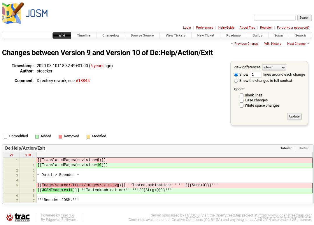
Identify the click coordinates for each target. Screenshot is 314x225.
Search (300, 35)
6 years (97, 65)
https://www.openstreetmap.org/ (285, 215)
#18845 (83, 80)
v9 (11, 155)
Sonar (278, 35)
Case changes (256, 100)
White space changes (262, 105)
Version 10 (123, 53)
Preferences (204, 28)
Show (241, 74)
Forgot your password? (293, 28)
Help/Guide (226, 28)
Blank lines (253, 95)
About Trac (247, 28)
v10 (28, 155)
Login (187, 28)
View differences (247, 67)
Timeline (83, 35)
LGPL (294, 219)
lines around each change (277, 74)
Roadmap (233, 35)
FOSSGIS (192, 215)
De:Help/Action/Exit (181, 53)
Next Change (296, 44)
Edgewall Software (61, 219)
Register (266, 28)
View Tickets (175, 35)
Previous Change (246, 44)
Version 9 (76, 53)
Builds (257, 35)
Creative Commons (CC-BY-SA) (197, 219)
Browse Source (142, 35)
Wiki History (272, 44)
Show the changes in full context (263, 80)
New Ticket (206, 35)
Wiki (62, 35)
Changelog (110, 35)
